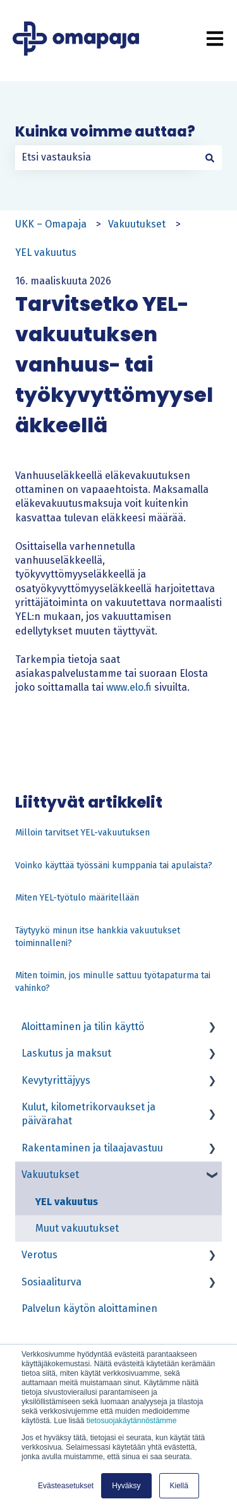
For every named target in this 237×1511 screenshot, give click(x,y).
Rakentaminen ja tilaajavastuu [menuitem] (92, 1148)
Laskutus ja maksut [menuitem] (66, 1053)
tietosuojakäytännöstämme (132, 1420)
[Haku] (210, 157)
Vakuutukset (137, 224)
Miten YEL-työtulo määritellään (77, 897)
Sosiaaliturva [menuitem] (51, 1282)
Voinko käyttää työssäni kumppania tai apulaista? (113, 865)
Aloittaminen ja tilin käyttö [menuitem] (82, 1027)
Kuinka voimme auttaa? (105, 132)
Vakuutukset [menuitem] (50, 1174)
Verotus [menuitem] (39, 1255)
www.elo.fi (129, 687)
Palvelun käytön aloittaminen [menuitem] (89, 1308)
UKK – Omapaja (51, 224)
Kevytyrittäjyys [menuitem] (55, 1080)
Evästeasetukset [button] (66, 1485)
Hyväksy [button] (126, 1485)
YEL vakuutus (45, 252)
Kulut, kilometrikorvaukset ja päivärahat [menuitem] (88, 1114)
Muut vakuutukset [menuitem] (77, 1228)
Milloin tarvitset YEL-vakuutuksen (82, 832)
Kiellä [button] (179, 1485)
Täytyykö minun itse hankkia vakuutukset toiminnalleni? (97, 937)
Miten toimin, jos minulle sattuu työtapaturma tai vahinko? (112, 981)
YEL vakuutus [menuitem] (66, 1202)
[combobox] (106, 157)
